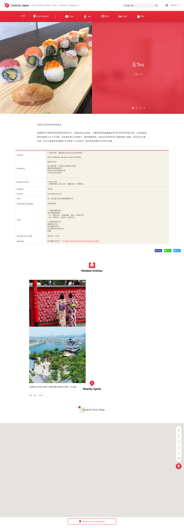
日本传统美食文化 (36, 321)
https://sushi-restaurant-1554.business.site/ (82, 241)
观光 (68, 319)
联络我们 (130, 491)
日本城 (73, 319)
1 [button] (133, 108)
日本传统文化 (51, 319)
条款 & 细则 (98, 491)
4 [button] (144, 108)
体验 (36, 319)
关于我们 (55, 491)
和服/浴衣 (42, 319)
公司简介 (70, 491)
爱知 (31, 319)
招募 (84, 491)
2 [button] (136, 108)
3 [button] (140, 108)
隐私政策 (115, 491)
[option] (46, 68)
